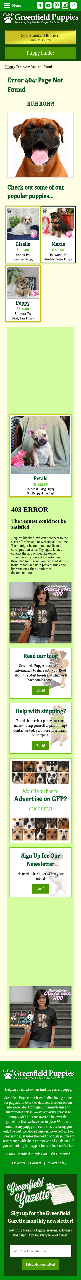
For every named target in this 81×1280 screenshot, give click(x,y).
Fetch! (40, 690)
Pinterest (56, 5)
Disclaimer (18, 1162)
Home (9, 66)
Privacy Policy (56, 1162)
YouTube (48, 5)
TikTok (73, 5)
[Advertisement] (40, 369)
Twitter (40, 5)
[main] (40, 199)
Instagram (65, 5)
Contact (35, 1162)
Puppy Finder (40, 52)
